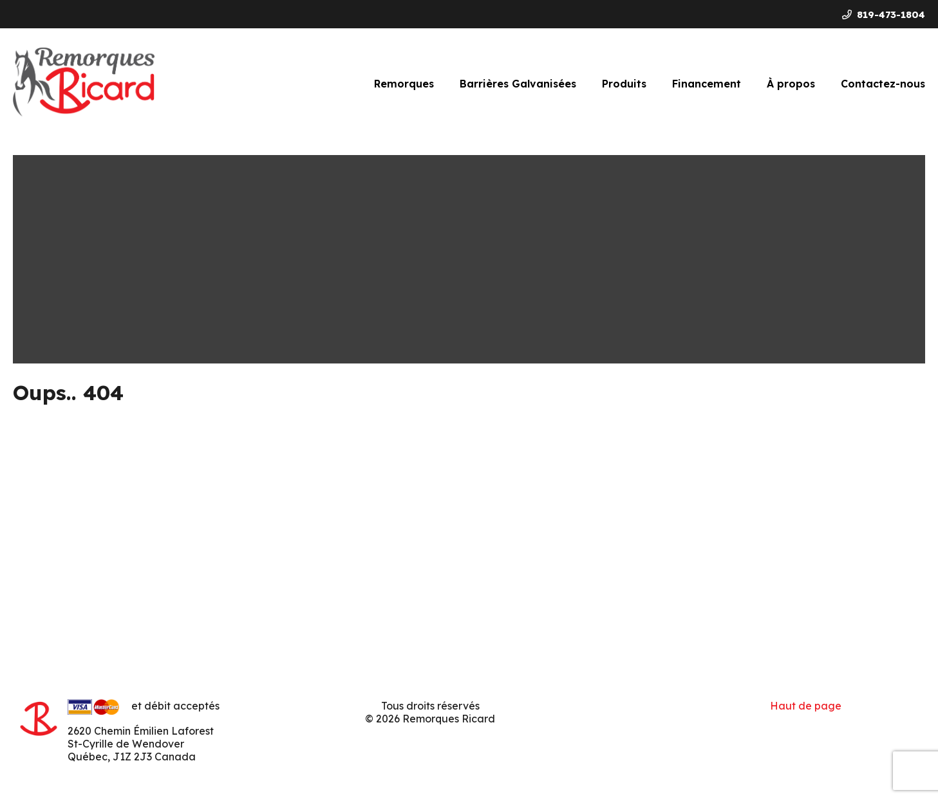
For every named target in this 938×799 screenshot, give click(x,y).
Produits (624, 83)
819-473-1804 (883, 14)
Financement (706, 83)
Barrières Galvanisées (518, 83)
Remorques (404, 83)
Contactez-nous (883, 83)
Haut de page (805, 705)
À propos (791, 83)
